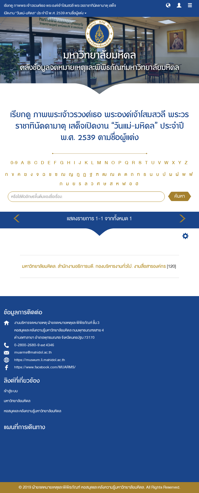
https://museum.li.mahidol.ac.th (39, 360)
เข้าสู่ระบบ (11, 391)
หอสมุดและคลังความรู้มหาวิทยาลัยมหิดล (32, 411)
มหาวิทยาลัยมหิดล (17, 401)
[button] (168, 5)
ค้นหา (179, 196)
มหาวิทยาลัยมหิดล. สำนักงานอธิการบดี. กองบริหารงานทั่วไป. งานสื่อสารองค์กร (94, 266)
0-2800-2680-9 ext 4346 (34, 345)
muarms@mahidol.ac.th (33, 352)
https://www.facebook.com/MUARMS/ (45, 367)
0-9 (14, 163)
